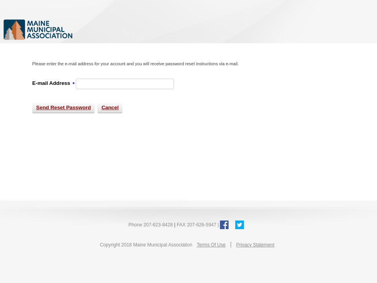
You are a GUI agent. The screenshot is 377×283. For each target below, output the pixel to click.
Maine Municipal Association (84, 29)
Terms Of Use (211, 245)
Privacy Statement (255, 245)
